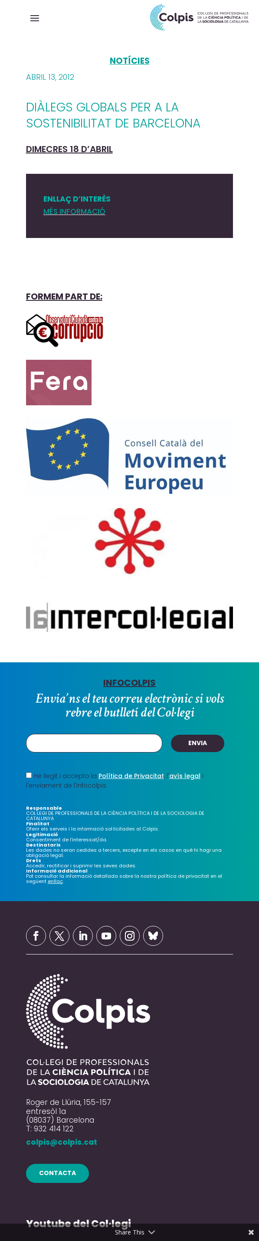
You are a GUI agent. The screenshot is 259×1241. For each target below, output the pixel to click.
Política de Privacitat (131, 776)
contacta (57, 1173)
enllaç (55, 881)
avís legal (184, 776)
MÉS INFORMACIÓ (74, 211)
